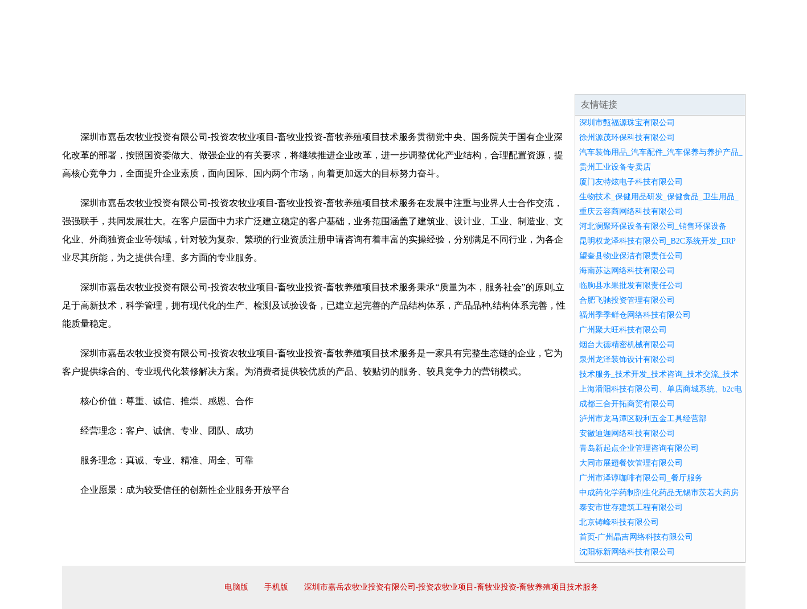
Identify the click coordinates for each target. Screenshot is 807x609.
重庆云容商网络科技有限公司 (631, 211)
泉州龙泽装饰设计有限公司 (627, 359)
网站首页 (98, 79)
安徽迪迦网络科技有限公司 (627, 433)
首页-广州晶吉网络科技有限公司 (636, 537)
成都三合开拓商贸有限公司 (627, 404)
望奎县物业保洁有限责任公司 (631, 256)
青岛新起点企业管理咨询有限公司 (639, 448)
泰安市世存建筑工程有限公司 (631, 507)
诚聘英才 (508, 79)
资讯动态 (645, 79)
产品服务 (303, 79)
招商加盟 (440, 79)
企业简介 (167, 79)
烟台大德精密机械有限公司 (627, 344)
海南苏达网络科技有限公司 (627, 270)
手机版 (276, 587)
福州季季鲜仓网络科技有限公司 (635, 315)
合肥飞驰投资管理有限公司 (627, 300)
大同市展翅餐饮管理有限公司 (631, 463)
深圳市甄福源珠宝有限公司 (627, 122)
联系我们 (577, 79)
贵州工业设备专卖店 (615, 167)
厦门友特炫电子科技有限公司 (631, 182)
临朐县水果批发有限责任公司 (631, 285)
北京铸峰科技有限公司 (619, 522)
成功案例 (372, 79)
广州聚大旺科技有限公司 (623, 330)
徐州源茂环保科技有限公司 (627, 137)
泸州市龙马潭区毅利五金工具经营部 (643, 418)
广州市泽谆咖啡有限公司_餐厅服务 (641, 478)
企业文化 (235, 79)
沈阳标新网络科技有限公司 (627, 552)
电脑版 (236, 587)
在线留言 (714, 79)
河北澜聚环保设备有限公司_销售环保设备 (653, 226)
